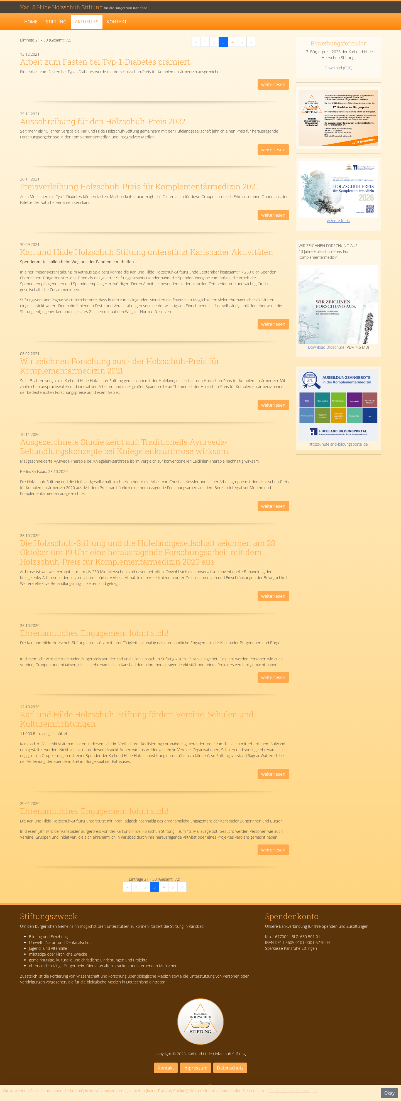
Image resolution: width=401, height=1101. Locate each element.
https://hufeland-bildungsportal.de (338, 444)
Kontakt (117, 22)
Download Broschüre (338, 307)
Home (30, 22)
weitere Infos (338, 192)
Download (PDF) (338, 67)
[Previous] (196, 42)
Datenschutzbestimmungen (293, 1090)
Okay (389, 1093)
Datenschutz (230, 1068)
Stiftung (56, 22)
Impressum (195, 1068)
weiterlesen (273, 84)
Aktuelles (86, 22)
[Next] (250, 42)
